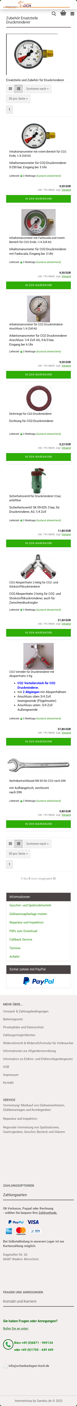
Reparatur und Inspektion (26, 922)
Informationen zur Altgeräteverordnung (29, 1051)
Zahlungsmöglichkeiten (19, 1035)
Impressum (10, 1075)
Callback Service (20, 939)
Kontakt (8, 1083)
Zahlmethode (47, 1213)
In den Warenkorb (38, 198)
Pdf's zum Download (23, 931)
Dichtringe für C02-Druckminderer (30, 413)
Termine (15, 948)
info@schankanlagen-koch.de (29, 1366)
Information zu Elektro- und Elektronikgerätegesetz (38, 1059)
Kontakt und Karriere (20, 1301)
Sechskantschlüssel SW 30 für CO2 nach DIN (37, 780)
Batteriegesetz (13, 1019)
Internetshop (23, 1401)
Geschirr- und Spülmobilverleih (30, 905)
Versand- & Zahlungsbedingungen (25, 1011)
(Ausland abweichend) (48, 175)
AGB (6, 1067)
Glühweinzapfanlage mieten (28, 914)
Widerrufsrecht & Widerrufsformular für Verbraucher (38, 1043)
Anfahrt (14, 956)
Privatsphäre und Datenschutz (23, 1027)
